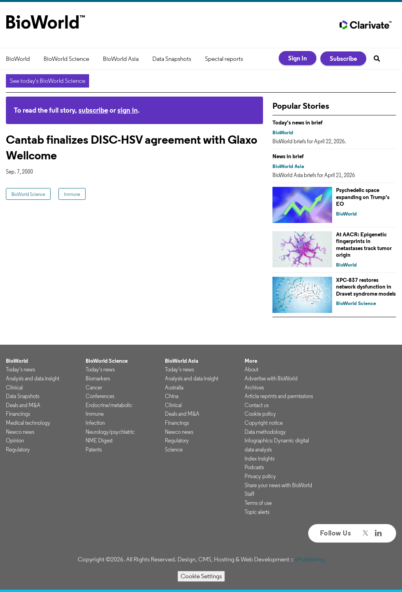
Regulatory (18, 449)
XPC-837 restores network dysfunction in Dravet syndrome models (366, 286)
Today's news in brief (297, 122)
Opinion (15, 440)
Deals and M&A (23, 405)
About (251, 369)
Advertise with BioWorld (271, 378)
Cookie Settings (201, 576)
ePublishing (310, 559)
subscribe (93, 110)
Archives (254, 387)
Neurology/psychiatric (110, 431)
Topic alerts (257, 511)
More (251, 360)
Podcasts (254, 467)
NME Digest (99, 440)
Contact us (257, 405)
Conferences (100, 396)
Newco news (20, 431)
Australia (174, 387)
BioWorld (18, 58)
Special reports (224, 58)
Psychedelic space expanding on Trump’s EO (362, 196)
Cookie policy (260, 413)
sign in (127, 110)
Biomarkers (98, 378)
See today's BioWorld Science (47, 80)
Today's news (20, 369)
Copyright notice (264, 422)
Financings (18, 413)
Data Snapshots (171, 58)
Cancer (94, 387)
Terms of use (258, 502)
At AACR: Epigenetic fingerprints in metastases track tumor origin (364, 245)
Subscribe (343, 58)
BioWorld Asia (121, 58)
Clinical (14, 387)
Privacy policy (260, 476)
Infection (95, 422)
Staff (249, 493)
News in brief (288, 156)
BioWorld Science (66, 58)
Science (174, 449)
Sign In (297, 58)
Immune (72, 194)
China (171, 396)
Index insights (259, 458)
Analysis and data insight (32, 378)
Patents (94, 449)
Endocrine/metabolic (109, 405)
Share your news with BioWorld (278, 485)
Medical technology (28, 422)
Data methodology (265, 431)
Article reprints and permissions (279, 396)
